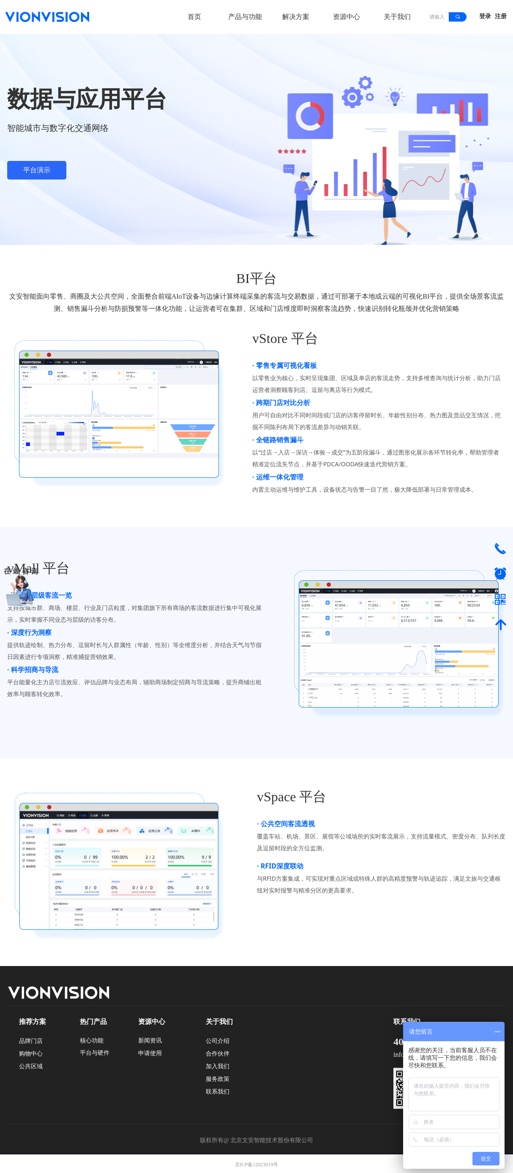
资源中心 (346, 16)
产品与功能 (245, 16)
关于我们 (397, 16)
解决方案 (295, 16)
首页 (194, 16)
